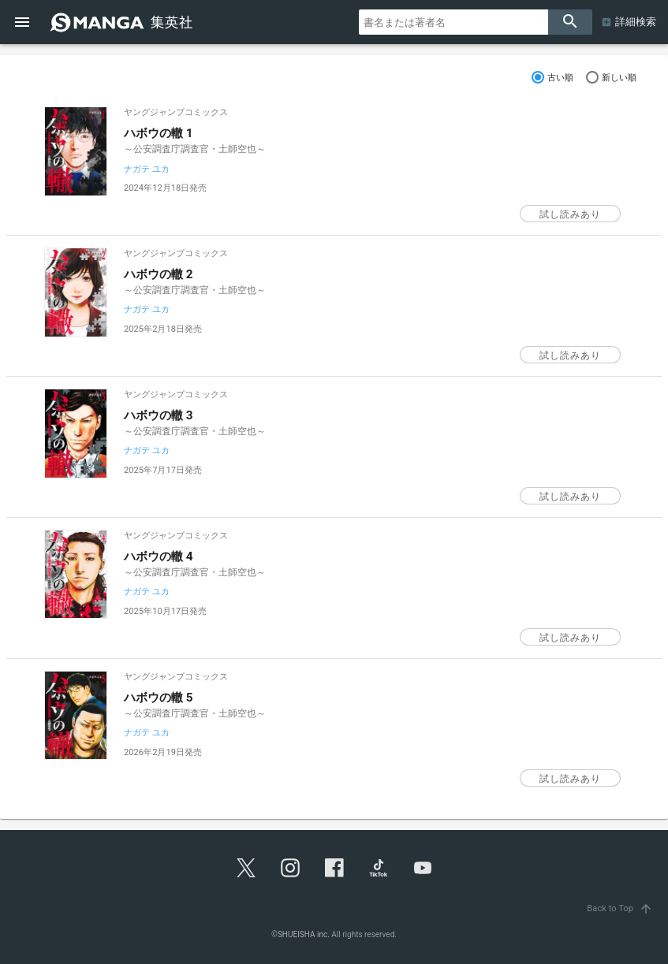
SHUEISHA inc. (304, 934)
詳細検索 (635, 22)
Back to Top (621, 908)
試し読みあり (570, 214)
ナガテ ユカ (147, 169)
